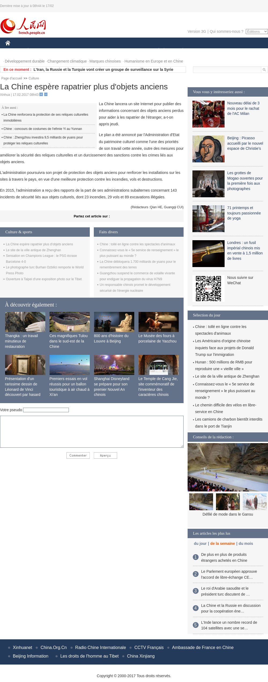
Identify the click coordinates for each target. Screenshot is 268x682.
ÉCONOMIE (38, 50)
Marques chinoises (105, 61)
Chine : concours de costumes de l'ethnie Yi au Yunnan (42, 129)
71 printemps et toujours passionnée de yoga (244, 213)
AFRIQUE (85, 50)
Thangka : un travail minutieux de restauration (21, 341)
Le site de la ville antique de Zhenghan (33, 250)
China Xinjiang (141, 656)
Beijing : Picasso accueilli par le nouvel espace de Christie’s (245, 143)
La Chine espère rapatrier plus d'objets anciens (39, 244)
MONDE (62, 50)
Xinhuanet (22, 647)
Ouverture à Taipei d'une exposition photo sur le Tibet (44, 279)
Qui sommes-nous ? (226, 31)
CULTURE (132, 50)
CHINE (14, 50)
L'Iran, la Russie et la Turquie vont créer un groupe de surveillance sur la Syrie (103, 69)
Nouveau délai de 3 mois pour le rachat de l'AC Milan (243, 108)
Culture (34, 78)
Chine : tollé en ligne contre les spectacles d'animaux (137, 244)
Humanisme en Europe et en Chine (153, 61)
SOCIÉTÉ (156, 50)
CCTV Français (148, 647)
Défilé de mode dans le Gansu (228, 514)
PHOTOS (249, 50)
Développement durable (25, 61)
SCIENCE (108, 50)
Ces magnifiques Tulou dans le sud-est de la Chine (69, 341)
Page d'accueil (11, 78)
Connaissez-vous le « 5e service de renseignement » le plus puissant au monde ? (225, 391)
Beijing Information (31, 656)
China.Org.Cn (53, 647)
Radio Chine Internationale (100, 647)
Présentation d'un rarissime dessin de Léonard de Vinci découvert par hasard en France (22, 389)
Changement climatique (67, 61)
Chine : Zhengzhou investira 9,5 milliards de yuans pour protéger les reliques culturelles (43, 140)
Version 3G (197, 31)
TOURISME (224, 50)
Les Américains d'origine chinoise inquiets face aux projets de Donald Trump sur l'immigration (224, 347)
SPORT (201, 50)
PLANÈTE (179, 50)
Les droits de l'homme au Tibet (89, 656)
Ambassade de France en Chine (202, 647)
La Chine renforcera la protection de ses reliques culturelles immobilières (45, 117)
